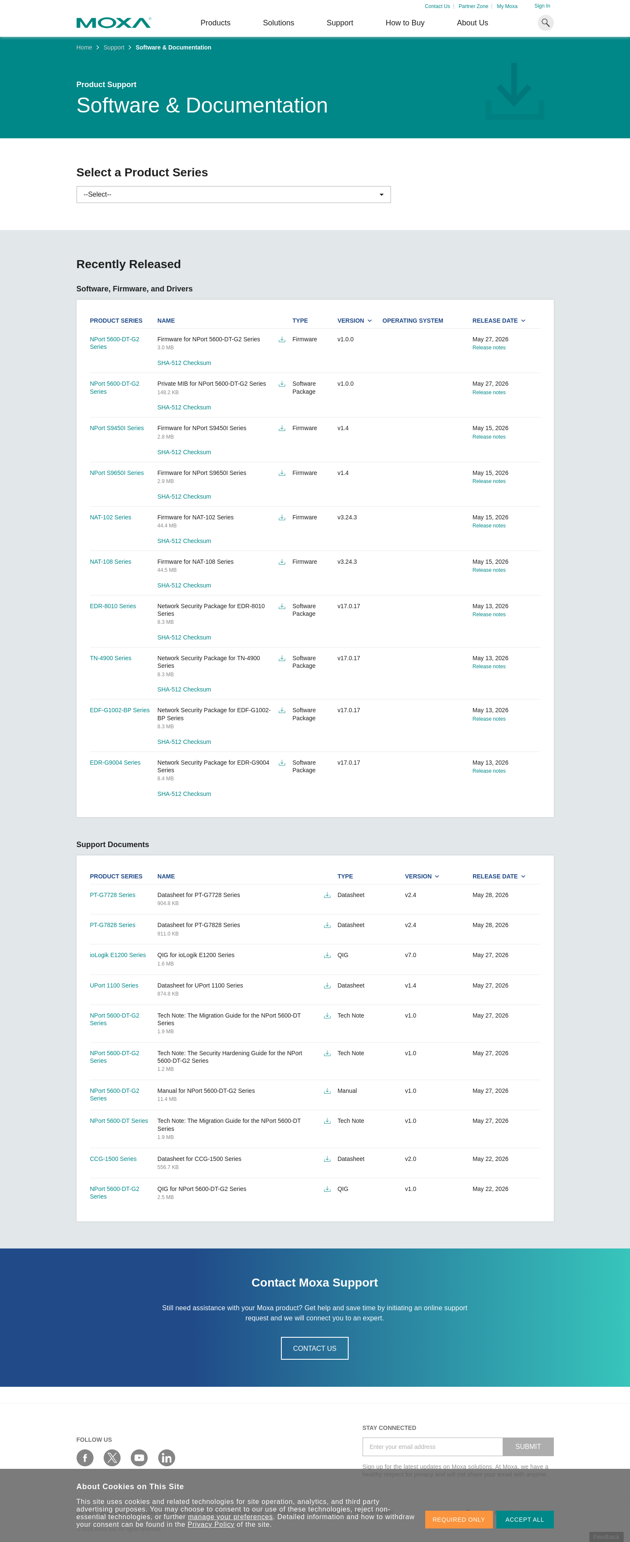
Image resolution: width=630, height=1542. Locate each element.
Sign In (542, 5)
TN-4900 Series (111, 658)
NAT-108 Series (111, 561)
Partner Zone (473, 6)
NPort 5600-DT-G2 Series (115, 343)
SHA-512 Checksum (184, 363)
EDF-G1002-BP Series (120, 710)
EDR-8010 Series (113, 606)
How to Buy (404, 23)
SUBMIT (528, 1446)
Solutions (278, 23)
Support (340, 23)
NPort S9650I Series (117, 472)
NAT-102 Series (111, 517)
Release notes (489, 348)
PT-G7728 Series (112, 895)
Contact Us (437, 6)
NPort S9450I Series (117, 428)
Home (84, 47)
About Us (472, 23)
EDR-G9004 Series (115, 762)
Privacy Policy (211, 1524)
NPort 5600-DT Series (119, 1120)
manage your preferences (230, 1516)
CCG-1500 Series (113, 1158)
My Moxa (507, 6)
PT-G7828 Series (112, 925)
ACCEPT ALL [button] (525, 1519)
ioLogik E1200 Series (118, 955)
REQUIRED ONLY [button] (459, 1519)
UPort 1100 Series (114, 985)
